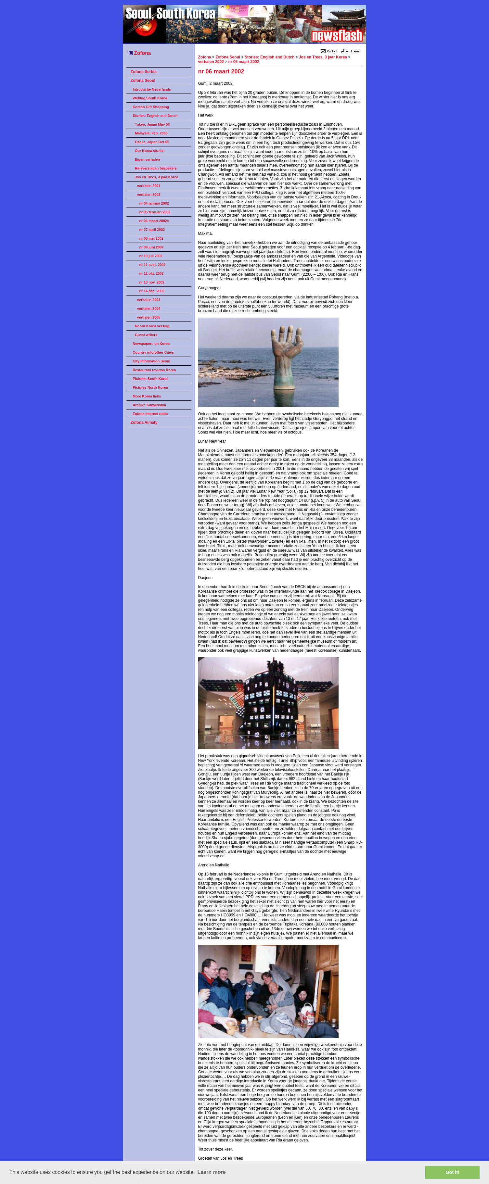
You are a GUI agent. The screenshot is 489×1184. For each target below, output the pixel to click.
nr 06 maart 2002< (154, 221)
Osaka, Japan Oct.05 (152, 142)
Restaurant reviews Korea (154, 370)
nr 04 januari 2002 (154, 203)
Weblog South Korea (150, 98)
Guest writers (146, 335)
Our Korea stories (149, 151)
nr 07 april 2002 (152, 230)
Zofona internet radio (150, 414)
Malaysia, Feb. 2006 (151, 133)
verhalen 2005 (148, 317)
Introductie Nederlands (152, 89)
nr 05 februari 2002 (155, 212)
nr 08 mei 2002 (151, 238)
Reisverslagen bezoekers (156, 168)
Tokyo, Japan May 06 (152, 124)
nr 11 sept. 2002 (152, 265)
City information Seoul (151, 361)
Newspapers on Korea (151, 344)
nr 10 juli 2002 (150, 256)
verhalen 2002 (148, 194)
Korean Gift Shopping (151, 107)
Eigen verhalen (147, 159)
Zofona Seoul (143, 80)
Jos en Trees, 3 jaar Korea (156, 177)
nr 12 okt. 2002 (151, 273)
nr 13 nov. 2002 (151, 282)
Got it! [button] (452, 1172)
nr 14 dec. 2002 (151, 291)
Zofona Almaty (144, 422)
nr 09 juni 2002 (151, 247)
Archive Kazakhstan (149, 405)
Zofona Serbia (144, 71)
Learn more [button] (211, 1172)
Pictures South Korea (151, 379)
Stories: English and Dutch (155, 116)
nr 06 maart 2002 (243, 61)
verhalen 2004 (148, 308)
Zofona (139, 53)
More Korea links (147, 396)
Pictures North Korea (150, 387)
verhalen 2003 (148, 300)
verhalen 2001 (148, 186)
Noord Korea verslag (152, 326)
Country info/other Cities (153, 352)
